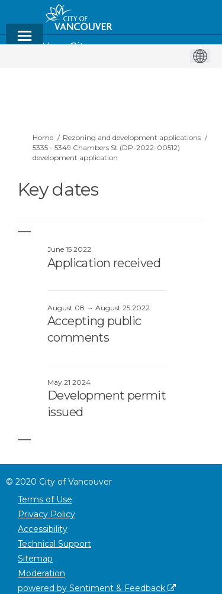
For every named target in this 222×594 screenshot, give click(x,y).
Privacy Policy (46, 514)
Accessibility (42, 529)
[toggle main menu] (24, 41)
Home (43, 137)
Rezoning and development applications (132, 137)
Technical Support (54, 543)
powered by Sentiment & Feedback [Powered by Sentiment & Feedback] (97, 588)
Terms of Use (45, 499)
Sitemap (35, 558)
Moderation (41, 573)
